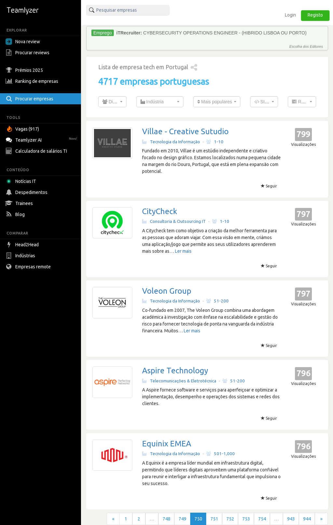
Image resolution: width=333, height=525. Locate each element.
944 (307, 518)
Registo (315, 15)
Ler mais (183, 251)
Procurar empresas (30, 98)
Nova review (23, 41)
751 (214, 518)
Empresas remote (29, 266)
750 (198, 518)
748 (166, 518)
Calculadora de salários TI (37, 151)
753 (246, 518)
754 (262, 518)
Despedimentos (27, 192)
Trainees (20, 203)
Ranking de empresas (32, 81)
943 (291, 518)
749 (182, 518)
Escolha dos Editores (306, 46)
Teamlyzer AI (42, 139)
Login (290, 15)
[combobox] (112, 101)
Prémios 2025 (25, 70)
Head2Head (23, 244)
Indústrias (21, 255)
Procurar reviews (28, 52)
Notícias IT (22, 181)
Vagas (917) (23, 129)
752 (230, 518)
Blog (16, 214)
